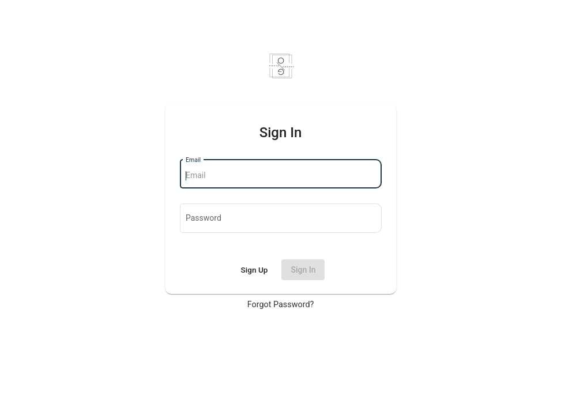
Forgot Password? (280, 305)
